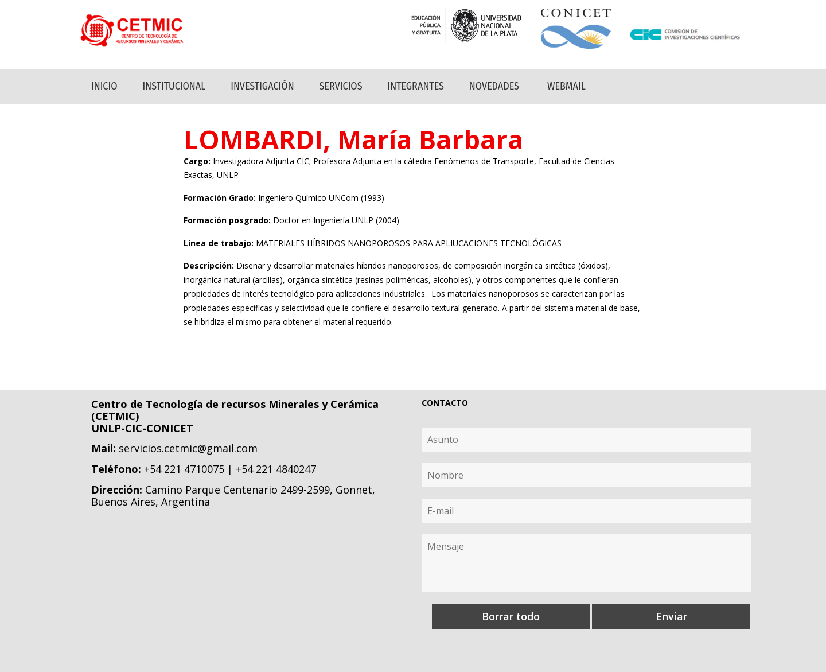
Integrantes (416, 86)
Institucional (174, 86)
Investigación (262, 86)
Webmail (566, 86)
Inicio (104, 86)
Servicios (341, 86)
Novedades (494, 86)
